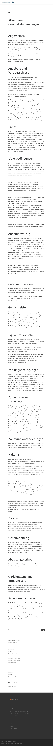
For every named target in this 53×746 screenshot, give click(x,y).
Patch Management (12, 644)
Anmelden (12, 726)
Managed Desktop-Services (14, 653)
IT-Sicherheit (11, 649)
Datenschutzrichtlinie (12, 676)
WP (6, 743)
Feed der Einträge (13, 728)
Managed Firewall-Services (14, 658)
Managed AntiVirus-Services (14, 660)
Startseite (10, 7)
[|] (8, 2)
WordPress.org (12, 732)
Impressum (10, 672)
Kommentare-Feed (13, 730)
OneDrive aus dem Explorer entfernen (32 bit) (19, 711)
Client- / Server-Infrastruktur (14, 640)
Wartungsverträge (12, 662)
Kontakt (10, 674)
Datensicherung (11, 647)
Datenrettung (11, 651)
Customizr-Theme (18, 743)
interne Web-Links (12, 686)
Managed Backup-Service (13, 656)
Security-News (14, 699)
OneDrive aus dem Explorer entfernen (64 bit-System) (20, 713)
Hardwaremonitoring (12, 642)
